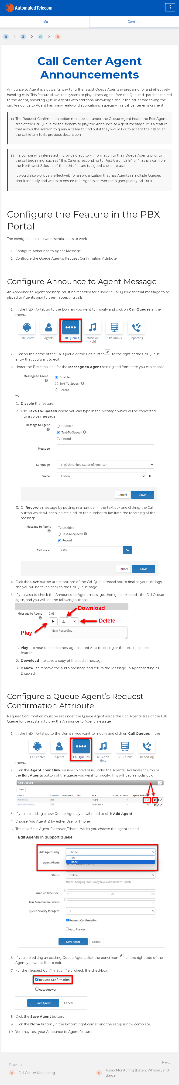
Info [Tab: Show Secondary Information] (44, 22)
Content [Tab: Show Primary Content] (134, 22)
